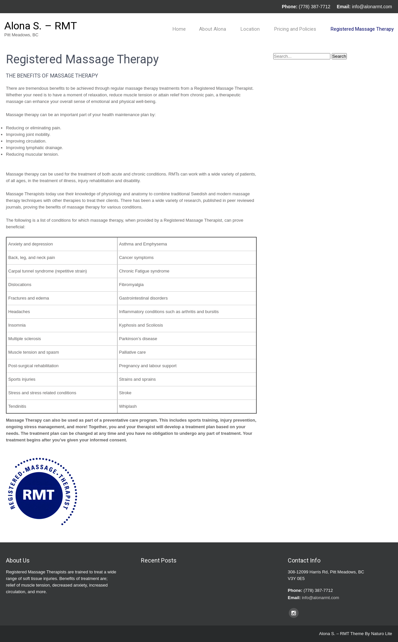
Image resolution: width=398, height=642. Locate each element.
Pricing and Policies (295, 29)
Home (179, 29)
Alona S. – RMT (40, 25)
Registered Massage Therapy (362, 29)
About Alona (212, 29)
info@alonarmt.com (372, 6)
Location (250, 29)
